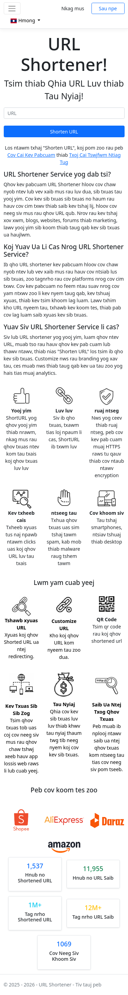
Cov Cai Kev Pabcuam (31, 155)
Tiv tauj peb (88, 984)
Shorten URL (64, 131)
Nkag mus (72, 8)
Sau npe (108, 8)
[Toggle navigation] (12, 8)
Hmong (23, 20)
